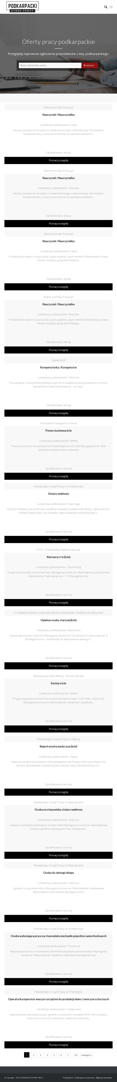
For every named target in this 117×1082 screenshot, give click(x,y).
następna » (86, 1055)
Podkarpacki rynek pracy (84, 1077)
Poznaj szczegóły (58, 160)
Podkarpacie (68, 1077)
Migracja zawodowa (104, 1077)
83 (76, 1055)
